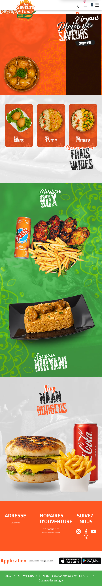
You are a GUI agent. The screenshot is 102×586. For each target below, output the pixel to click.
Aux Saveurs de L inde (31, 576)
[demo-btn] (97, 5)
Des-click (87, 576)
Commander (85, 43)
